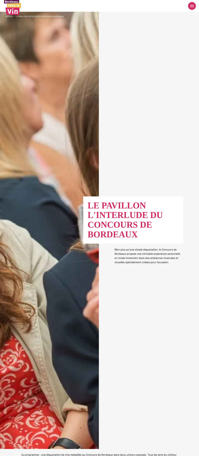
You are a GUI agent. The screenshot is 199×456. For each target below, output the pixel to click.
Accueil (9, 16)
